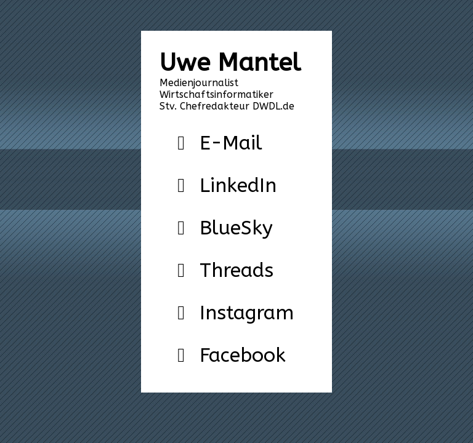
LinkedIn (223, 185)
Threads (221, 270)
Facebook (227, 355)
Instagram (231, 312)
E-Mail (215, 143)
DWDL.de (273, 106)
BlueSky (221, 228)
